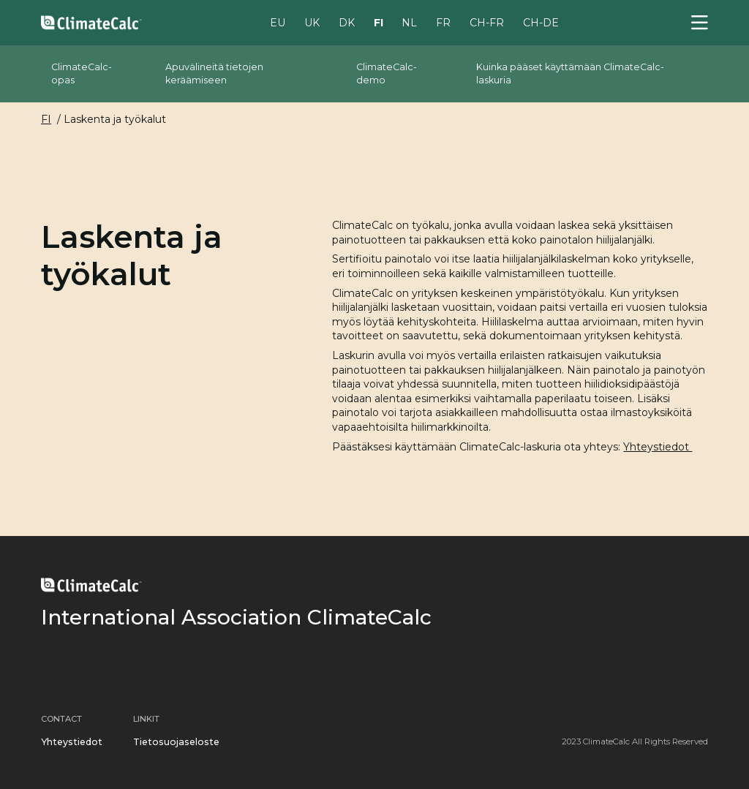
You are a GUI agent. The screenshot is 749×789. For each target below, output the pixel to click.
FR (443, 22)
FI (378, 22)
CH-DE (541, 22)
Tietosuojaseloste (176, 741)
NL (409, 22)
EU (277, 22)
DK (347, 22)
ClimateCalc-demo (386, 73)
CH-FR (487, 22)
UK (312, 22)
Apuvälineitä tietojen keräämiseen (214, 73)
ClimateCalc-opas (81, 73)
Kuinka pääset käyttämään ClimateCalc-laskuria (570, 73)
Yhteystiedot (657, 446)
